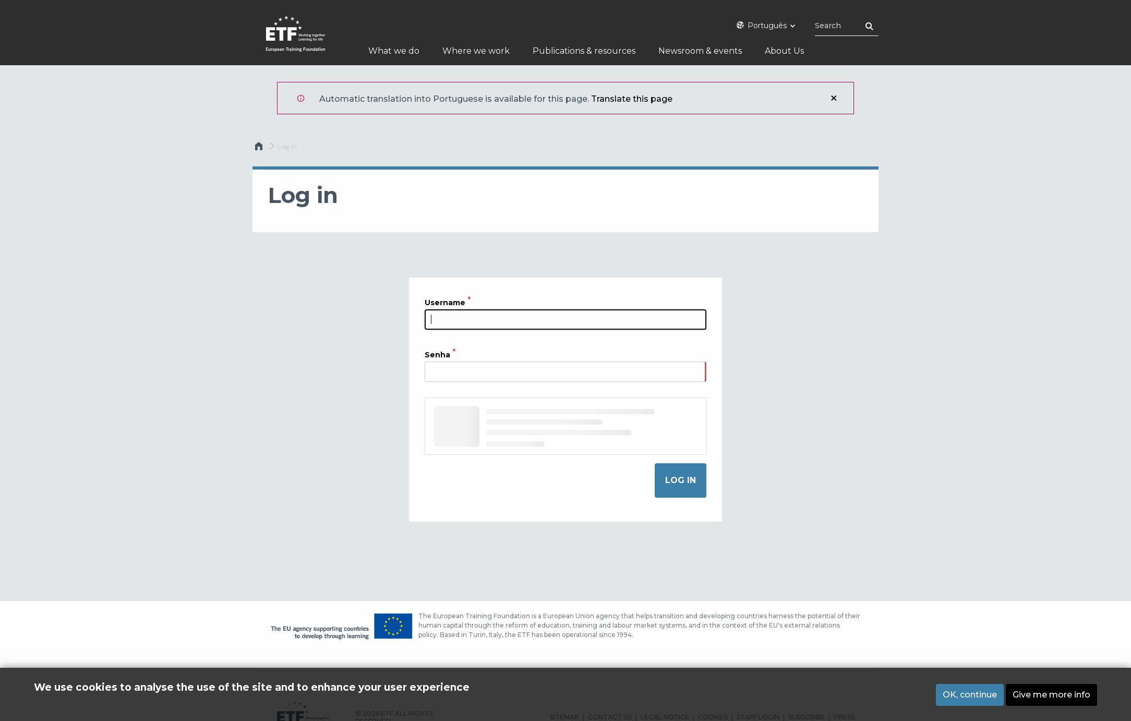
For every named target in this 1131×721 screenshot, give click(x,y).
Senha (437, 354)
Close (833, 98)
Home (259, 148)
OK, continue (970, 695)
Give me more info (1051, 695)
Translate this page (631, 99)
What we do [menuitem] (393, 51)
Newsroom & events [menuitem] (700, 51)
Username (445, 302)
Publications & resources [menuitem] (584, 51)
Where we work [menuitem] (476, 51)
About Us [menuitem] (784, 51)
